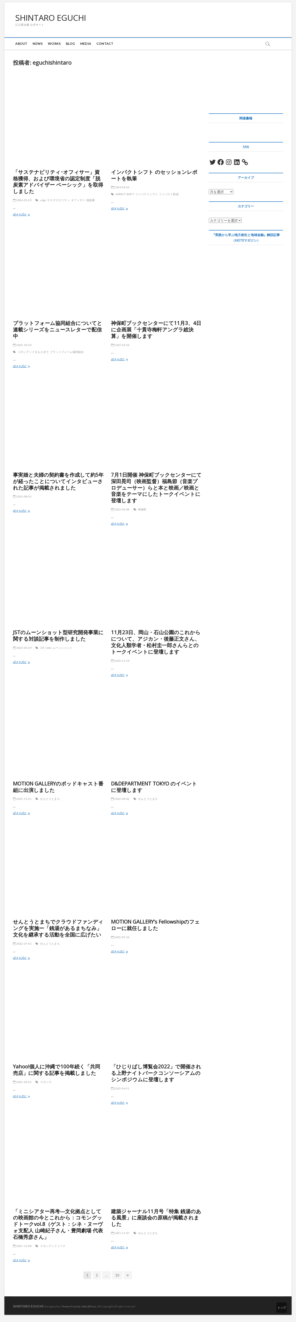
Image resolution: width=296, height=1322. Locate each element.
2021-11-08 (22, 1246)
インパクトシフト (146, 194)
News (38, 44)
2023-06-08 (120, 509)
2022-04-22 (22, 1082)
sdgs (43, 200)
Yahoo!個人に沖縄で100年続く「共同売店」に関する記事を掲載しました (56, 1069)
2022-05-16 (120, 937)
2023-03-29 (22, 648)
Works (54, 44)
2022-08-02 (120, 799)
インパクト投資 (169, 194)
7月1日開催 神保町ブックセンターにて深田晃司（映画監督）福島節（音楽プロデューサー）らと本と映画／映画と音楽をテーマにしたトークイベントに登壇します (156, 487)
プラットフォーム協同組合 (67, 352)
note (49, 648)
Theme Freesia (70, 1306)
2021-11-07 (120, 1233)
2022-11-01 (22, 799)
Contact (104, 44)
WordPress (89, 1306)
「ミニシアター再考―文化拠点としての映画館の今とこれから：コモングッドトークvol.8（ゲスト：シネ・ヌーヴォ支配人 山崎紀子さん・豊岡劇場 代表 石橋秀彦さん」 (58, 1224)
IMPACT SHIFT (125, 194)
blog (70, 44)
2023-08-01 (22, 496)
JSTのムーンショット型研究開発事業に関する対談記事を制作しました (58, 635)
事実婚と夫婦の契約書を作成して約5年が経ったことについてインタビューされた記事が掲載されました (58, 481)
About (21, 44)
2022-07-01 (22, 944)
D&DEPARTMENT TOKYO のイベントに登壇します (154, 786)
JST (42, 648)
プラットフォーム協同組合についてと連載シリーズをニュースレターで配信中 (57, 330)
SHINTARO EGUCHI (52, 18)
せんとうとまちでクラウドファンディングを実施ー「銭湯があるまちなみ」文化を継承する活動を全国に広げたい (58, 928)
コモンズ (45, 1082)
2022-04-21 (120, 1088)
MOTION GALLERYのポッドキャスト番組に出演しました (58, 786)
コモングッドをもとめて (33, 352)
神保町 (142, 509)
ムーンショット (62, 648)
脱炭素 (90, 200)
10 (117, 1275)
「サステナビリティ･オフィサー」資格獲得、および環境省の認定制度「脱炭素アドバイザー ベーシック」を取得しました (58, 181)
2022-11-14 (120, 661)
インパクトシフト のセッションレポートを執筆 (154, 175)
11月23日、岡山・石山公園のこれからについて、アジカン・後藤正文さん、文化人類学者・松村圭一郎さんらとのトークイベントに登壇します (155, 642)
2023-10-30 (22, 345)
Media (85, 44)
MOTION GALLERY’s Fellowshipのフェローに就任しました (155, 925)
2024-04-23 (120, 187)
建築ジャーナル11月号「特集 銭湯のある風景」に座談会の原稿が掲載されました (156, 1218)
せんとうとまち (50, 799)
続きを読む (22, 215)
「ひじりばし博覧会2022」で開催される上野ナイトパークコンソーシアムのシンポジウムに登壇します (156, 1073)
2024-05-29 (22, 200)
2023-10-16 (120, 345)
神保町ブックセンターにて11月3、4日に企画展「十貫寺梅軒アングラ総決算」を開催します (156, 330)
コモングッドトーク (52, 1246)
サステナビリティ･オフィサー (66, 200)
